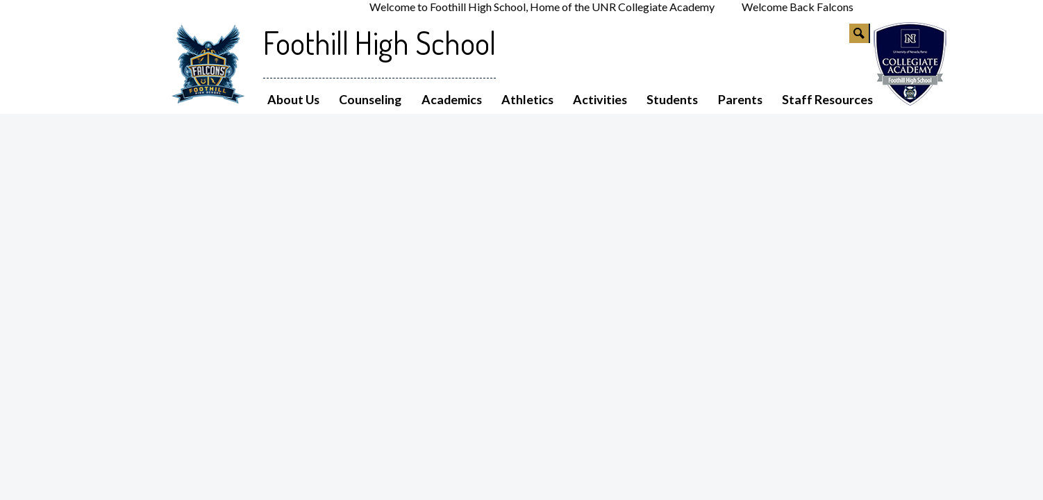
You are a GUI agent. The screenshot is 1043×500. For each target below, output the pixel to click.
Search (859, 35)
